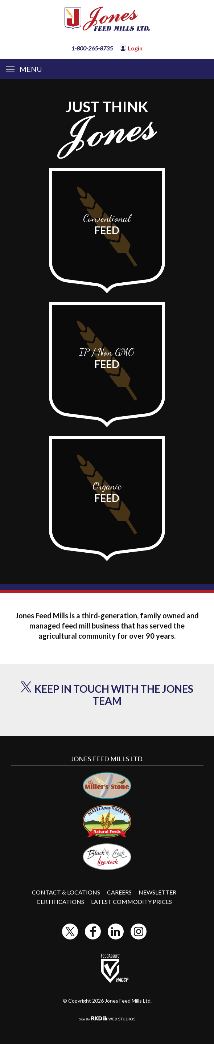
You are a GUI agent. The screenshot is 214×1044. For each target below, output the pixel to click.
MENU (24, 69)
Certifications (60, 901)
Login (135, 48)
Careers (119, 892)
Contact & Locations (66, 892)
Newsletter (157, 892)
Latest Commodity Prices (131, 901)
